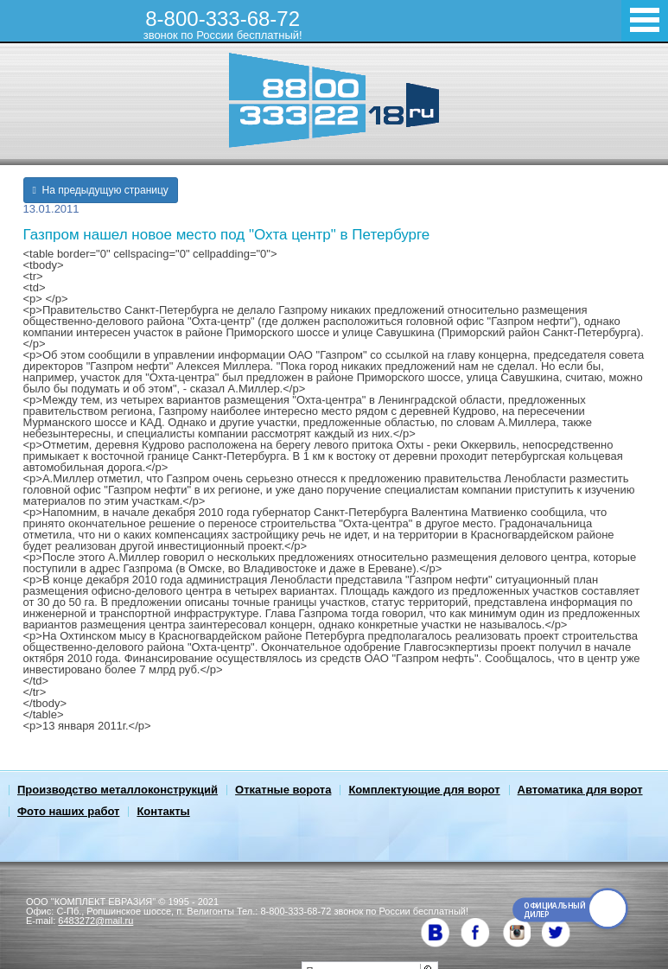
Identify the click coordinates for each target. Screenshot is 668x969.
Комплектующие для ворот (423, 789)
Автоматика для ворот (580, 789)
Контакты (163, 811)
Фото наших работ (68, 811)
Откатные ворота (283, 789)
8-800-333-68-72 (222, 24)
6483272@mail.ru (95, 920)
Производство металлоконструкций (117, 789)
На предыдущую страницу (101, 190)
